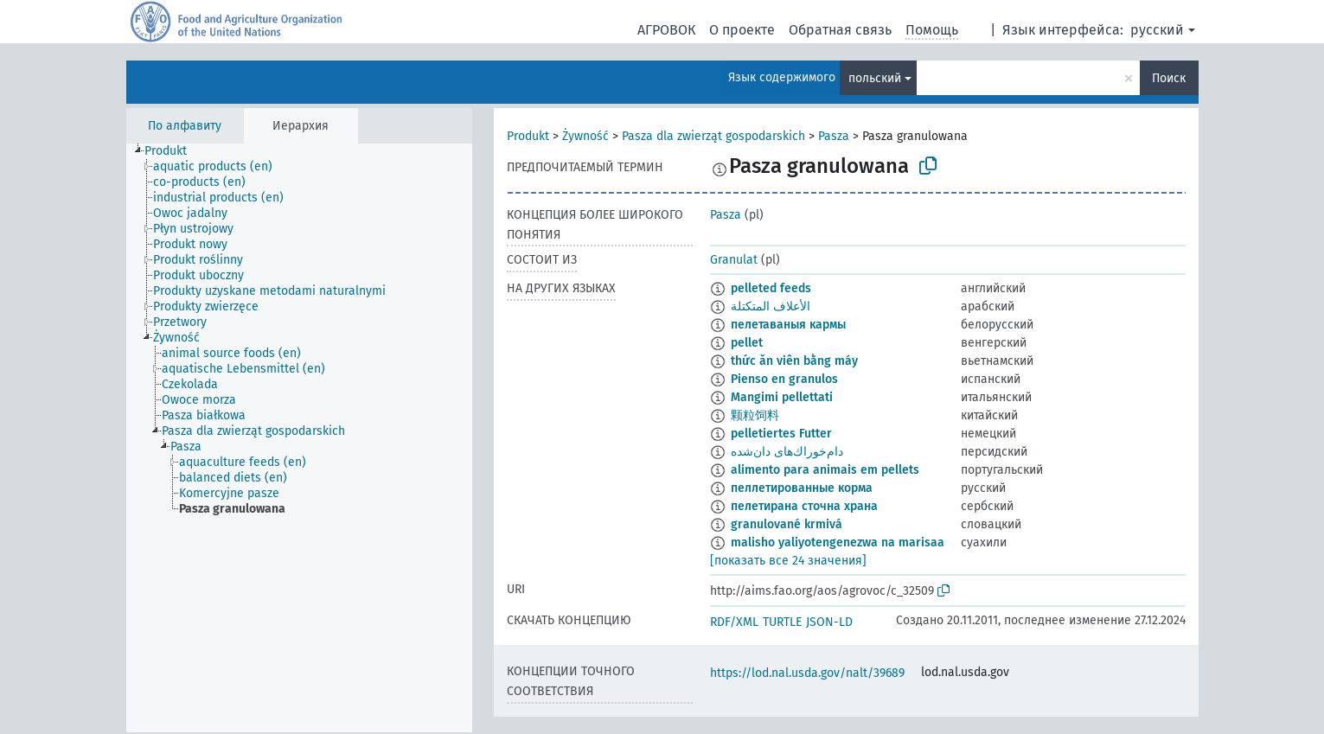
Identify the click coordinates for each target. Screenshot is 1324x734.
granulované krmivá (786, 524)
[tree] (299, 438)
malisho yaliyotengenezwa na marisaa (837, 542)
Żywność (585, 136)
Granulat (734, 259)
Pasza (833, 136)
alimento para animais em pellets (825, 470)
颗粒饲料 (755, 415)
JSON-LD (829, 622)
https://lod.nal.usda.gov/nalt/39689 (807, 673)
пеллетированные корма (802, 488)
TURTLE (782, 622)
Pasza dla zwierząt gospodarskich (713, 136)
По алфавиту (184, 125)
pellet (747, 342)
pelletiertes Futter (781, 433)
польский (874, 78)
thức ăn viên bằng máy (794, 361)
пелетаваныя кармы (788, 324)
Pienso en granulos (784, 379)
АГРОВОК (666, 30)
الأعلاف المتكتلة (770, 306)
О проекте (742, 30)
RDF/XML (734, 622)
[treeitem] (173, 151)
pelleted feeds (771, 288)
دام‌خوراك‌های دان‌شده (787, 451)
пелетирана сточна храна (804, 506)
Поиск (1169, 78)
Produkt (528, 136)
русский (1157, 30)
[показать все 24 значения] (788, 560)
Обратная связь (840, 30)
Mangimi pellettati (782, 397)
